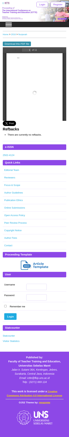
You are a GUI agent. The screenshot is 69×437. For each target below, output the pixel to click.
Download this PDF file (17, 43)
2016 (13, 34)
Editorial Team (11, 170)
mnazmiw (44, 402)
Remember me (17, 306)
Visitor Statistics (11, 341)
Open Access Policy (14, 215)
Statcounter (9, 335)
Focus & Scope (12, 185)
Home (5, 34)
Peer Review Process (15, 222)
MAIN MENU (9, 24)
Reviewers (9, 177)
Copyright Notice (13, 230)
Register (58, 4)
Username (9, 284)
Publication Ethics (13, 200)
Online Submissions (14, 207)
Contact (8, 245)
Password (9, 295)
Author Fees (10, 238)
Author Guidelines (13, 192)
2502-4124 (8, 155)
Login (42, 4)
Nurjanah (22, 34)
